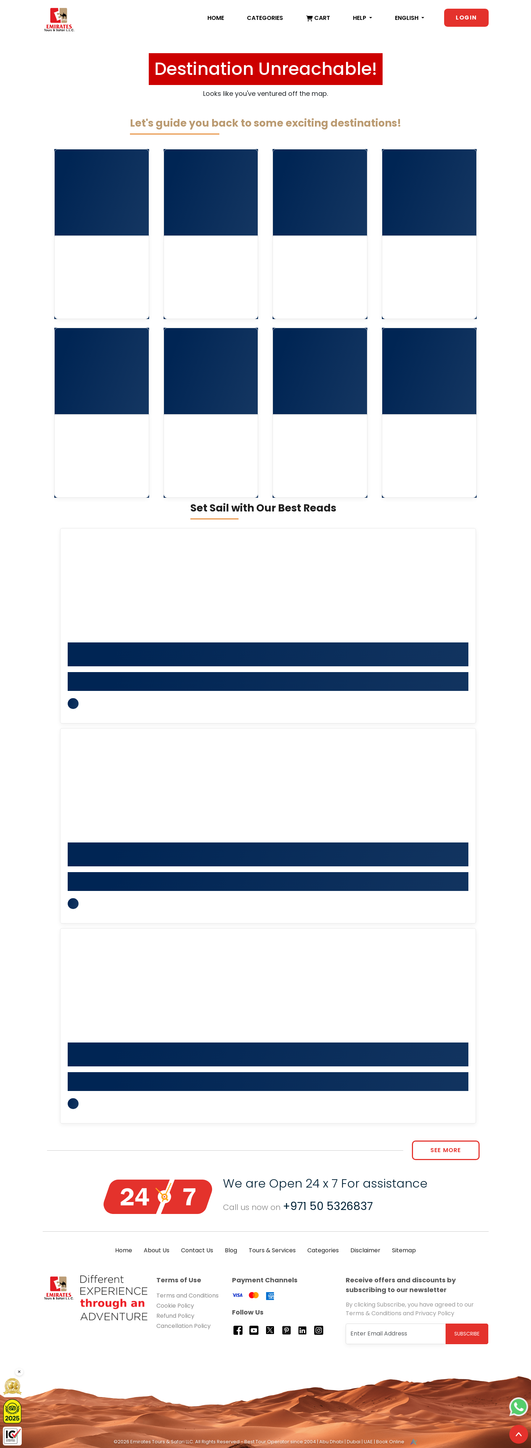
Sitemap (404, 1250)
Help (360, 18)
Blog (231, 1250)
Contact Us (197, 1250)
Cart (318, 18)
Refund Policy (175, 1316)
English (407, 18)
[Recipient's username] (396, 1334)
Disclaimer (365, 1250)
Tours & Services (272, 1250)
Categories (265, 18)
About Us (156, 1250)
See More (445, 1150)
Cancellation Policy (183, 1326)
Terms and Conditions (187, 1295)
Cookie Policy (175, 1305)
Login (466, 17)
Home (215, 18)
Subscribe (467, 1333)
